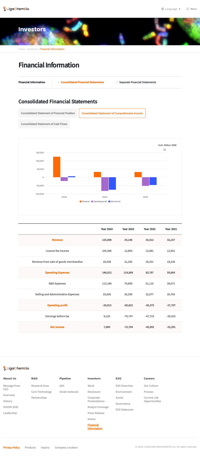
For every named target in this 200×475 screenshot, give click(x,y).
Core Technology (41, 407)
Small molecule (68, 407)
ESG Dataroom (124, 425)
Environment (124, 407)
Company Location (66, 463)
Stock (91, 401)
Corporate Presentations (96, 415)
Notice (91, 435)
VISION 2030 (10, 423)
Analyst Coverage (98, 423)
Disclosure (94, 407)
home (21, 61)
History (7, 417)
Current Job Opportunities (152, 415)
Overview (9, 411)
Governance (123, 419)
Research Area (40, 401)
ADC (61, 401)
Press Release (96, 429)
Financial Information (52, 61)
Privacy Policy (11, 463)
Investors (32, 61)
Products (30, 463)
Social (119, 413)
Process (148, 407)
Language (171, 8)
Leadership (10, 429)
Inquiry (45, 463)
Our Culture (151, 401)
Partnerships (39, 413)
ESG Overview (124, 401)
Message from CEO (11, 403)
